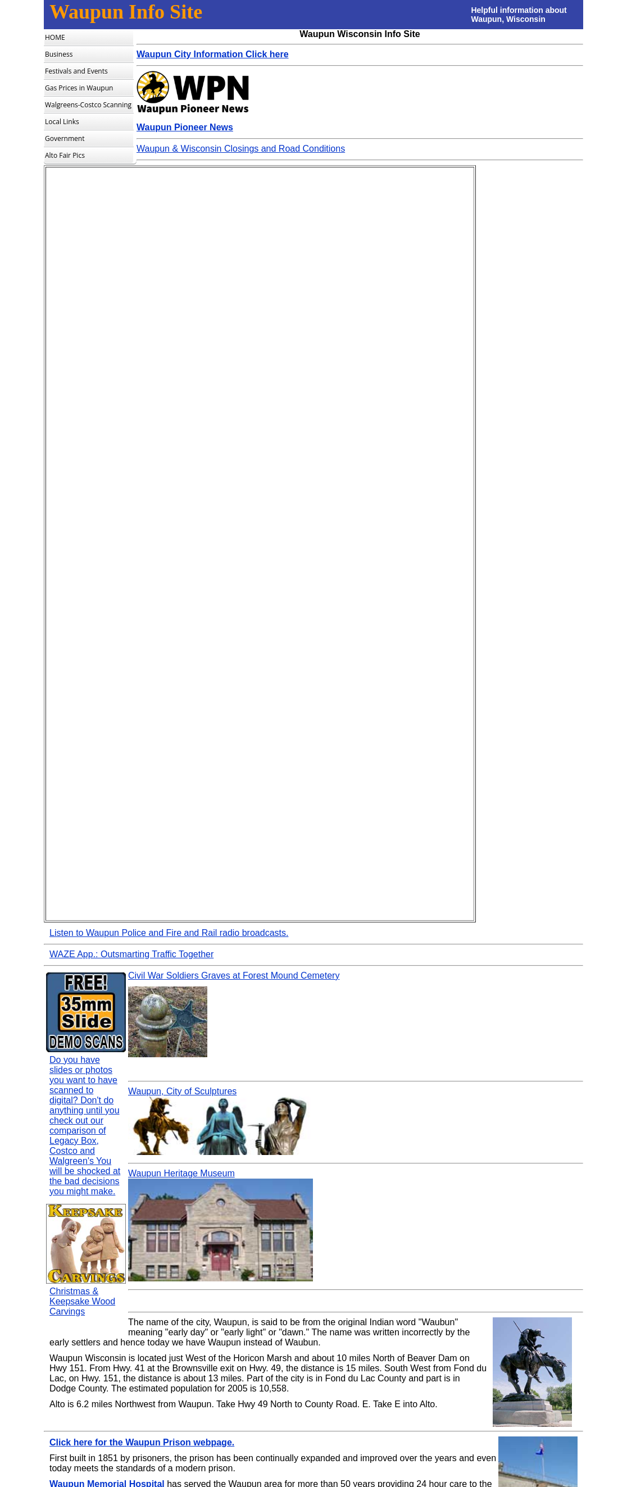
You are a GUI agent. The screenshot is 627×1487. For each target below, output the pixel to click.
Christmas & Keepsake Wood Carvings (82, 1301)
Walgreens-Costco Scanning (88, 105)
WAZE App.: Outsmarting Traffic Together (131, 954)
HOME (55, 37)
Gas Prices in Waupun (79, 88)
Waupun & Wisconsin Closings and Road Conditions (241, 148)
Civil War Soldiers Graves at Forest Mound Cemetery (233, 975)
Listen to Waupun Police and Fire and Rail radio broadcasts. (168, 933)
